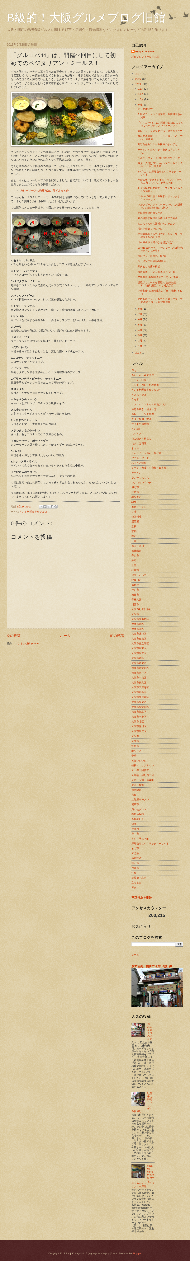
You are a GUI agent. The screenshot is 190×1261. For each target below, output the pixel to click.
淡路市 (135, 745)
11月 (141, 93)
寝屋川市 (136, 580)
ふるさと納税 (138, 463)
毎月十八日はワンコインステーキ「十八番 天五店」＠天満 (160, 165)
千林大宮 (136, 599)
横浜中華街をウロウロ (150, 228)
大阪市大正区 (138, 672)
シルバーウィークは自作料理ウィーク (159, 158)
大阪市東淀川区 (140, 707)
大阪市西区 (137, 658)
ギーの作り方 (145, 109)
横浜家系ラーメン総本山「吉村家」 (158, 271)
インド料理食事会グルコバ (35, 511)
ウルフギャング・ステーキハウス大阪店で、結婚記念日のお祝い (160, 206)
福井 (133, 824)
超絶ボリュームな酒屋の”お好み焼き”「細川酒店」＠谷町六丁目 (157, 284)
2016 (138, 78)
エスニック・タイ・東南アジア (148, 404)
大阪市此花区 (138, 633)
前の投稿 (117, 636)
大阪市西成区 (138, 663)
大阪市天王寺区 (140, 687)
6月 (140, 319)
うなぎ (135, 399)
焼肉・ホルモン (140, 575)
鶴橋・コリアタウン (142, 765)
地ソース (136, 750)
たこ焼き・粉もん (141, 438)
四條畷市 (136, 550)
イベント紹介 (138, 379)
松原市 (135, 570)
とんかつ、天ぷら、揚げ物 (146, 453)
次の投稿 (14, 636)
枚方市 (135, 848)
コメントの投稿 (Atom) (26, 643)
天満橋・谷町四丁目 (142, 775)
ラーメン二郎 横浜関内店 (152, 261)
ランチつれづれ (140, 477)
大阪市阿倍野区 (140, 619)
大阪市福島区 (138, 711)
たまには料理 (138, 443)
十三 (133, 565)
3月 (140, 335)
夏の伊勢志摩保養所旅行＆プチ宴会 (158, 218)
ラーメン (136, 472)
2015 (138, 84)
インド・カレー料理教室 (145, 384)
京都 (133, 531)
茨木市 (135, 492)
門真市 (135, 867)
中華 (133, 755)
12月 (141, 88)
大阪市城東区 (138, 648)
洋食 (133, 872)
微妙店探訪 (137, 814)
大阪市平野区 (138, 716)
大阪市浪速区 (138, 731)
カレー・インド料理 (142, 414)
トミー (135, 448)
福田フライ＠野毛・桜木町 (153, 256)
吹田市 (135, 594)
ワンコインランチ (141, 482)
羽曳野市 (136, 497)
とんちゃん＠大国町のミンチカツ (156, 223)
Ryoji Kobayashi (144, 51)
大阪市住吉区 (138, 638)
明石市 (135, 863)
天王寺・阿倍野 (140, 770)
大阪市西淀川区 (140, 667)
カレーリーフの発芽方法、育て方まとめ (44, 191)
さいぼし (136, 428)
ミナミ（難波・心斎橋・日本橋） (150, 467)
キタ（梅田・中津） (142, 419)
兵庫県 (135, 828)
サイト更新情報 (140, 423)
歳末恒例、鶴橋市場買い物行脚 (151, 966)
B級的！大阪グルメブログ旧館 (86, 17)
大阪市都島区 (138, 692)
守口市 (135, 555)
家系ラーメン (138, 506)
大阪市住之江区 (140, 643)
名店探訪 (136, 858)
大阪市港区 (137, 628)
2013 (138, 352)
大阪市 (135, 614)
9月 (140, 104)
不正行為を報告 (141, 897)
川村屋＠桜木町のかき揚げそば (155, 242)
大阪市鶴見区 (138, 682)
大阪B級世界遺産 (141, 609)
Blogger (136, 1253)
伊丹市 (135, 487)
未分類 (135, 853)
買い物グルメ (138, 809)
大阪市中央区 (138, 677)
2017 (138, 73)
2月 (140, 340)
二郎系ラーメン (140, 799)
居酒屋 (135, 521)
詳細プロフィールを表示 (145, 56)
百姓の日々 (137, 819)
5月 (140, 324)
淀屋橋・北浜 (138, 877)
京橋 (133, 526)
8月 (140, 308)
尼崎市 (135, 804)
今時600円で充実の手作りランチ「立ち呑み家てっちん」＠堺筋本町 (160, 181)
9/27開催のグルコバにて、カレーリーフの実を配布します (160, 235)
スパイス (136, 433)
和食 (133, 887)
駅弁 (133, 501)
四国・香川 (137, 545)
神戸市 (135, 589)
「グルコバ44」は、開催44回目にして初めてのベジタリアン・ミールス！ (160, 124)
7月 (140, 314)
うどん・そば (138, 394)
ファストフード (140, 458)
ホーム (65, 636)
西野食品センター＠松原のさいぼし (158, 144)
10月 (141, 99)
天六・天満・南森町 (142, 780)
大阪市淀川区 (138, 726)
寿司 (133, 560)
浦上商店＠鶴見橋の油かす (149, 1031)
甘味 (133, 511)
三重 (133, 541)
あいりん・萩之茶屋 (142, 375)
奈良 (133, 794)
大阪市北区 (137, 721)
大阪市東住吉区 (140, 697)
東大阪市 (136, 789)
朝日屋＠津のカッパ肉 (150, 212)
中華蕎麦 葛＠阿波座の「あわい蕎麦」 (159, 277)
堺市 (133, 536)
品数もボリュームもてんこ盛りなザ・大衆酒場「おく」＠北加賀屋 (160, 300)
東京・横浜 (137, 785)
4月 (140, 330)
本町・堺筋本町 (140, 838)
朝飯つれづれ (138, 760)
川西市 (135, 604)
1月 (140, 346)
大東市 (135, 741)
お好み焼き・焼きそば (143, 409)
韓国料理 (136, 516)
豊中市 (135, 833)
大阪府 (135, 736)
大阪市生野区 (138, 653)
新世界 (135, 585)
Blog (133, 370)
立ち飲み (136, 882)
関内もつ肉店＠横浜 (149, 266)
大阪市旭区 (137, 623)
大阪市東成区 (138, 702)
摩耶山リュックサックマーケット (150, 843)
